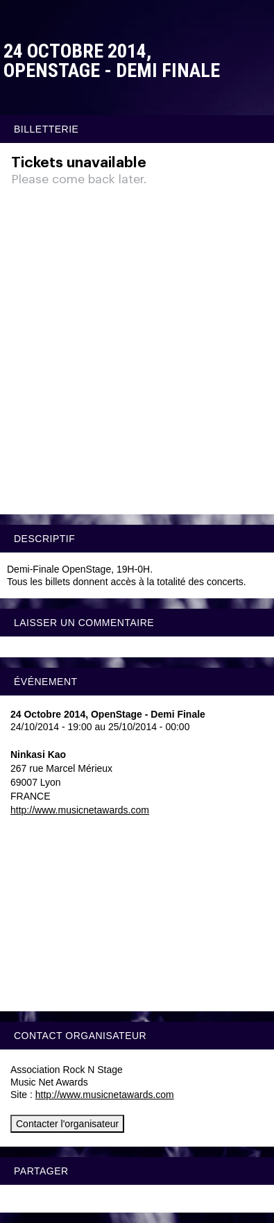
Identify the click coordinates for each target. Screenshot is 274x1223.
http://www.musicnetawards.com (79, 810)
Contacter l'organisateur (67, 1123)
